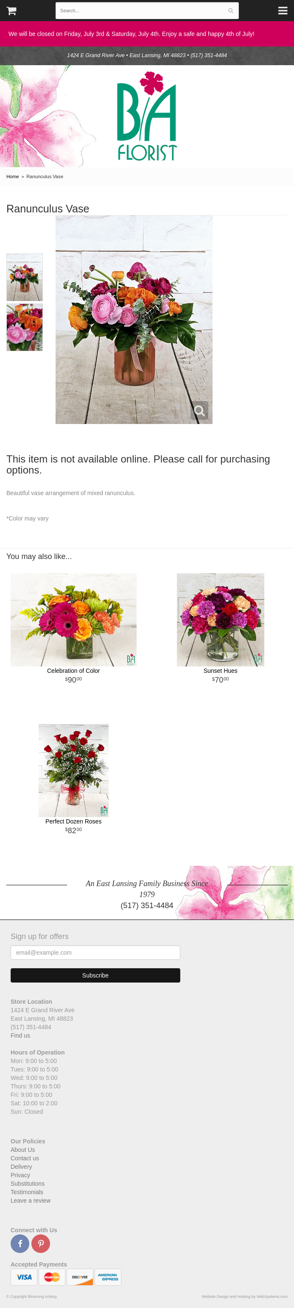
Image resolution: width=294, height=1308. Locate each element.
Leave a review (30, 1200)
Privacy (20, 1175)
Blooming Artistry (147, 116)
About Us (23, 1149)
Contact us (25, 1158)
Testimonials (27, 1192)
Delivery (21, 1166)
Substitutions (28, 1183)
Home (12, 176)
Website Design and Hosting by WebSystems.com (245, 1296)
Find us (20, 1035)
